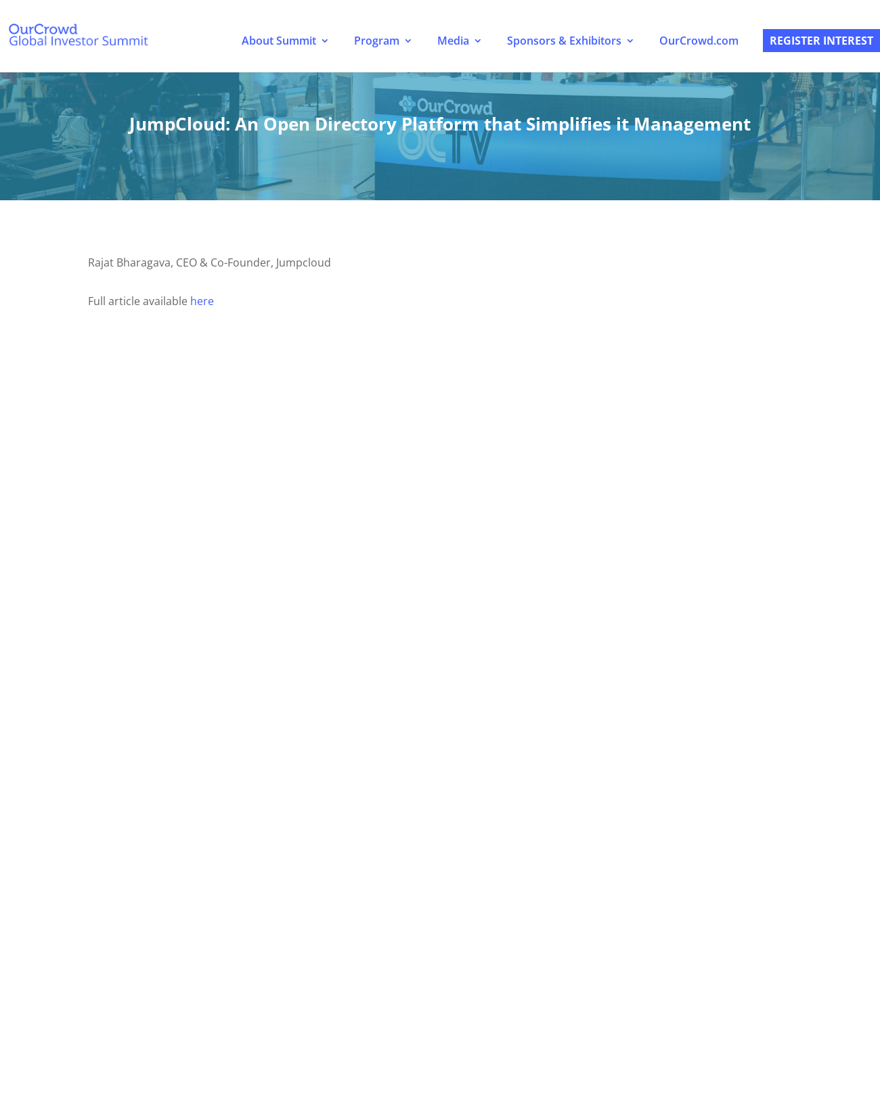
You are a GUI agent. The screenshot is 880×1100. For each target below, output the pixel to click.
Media (453, 40)
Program (376, 40)
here (202, 301)
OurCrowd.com (699, 40)
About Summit (279, 40)
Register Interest (821, 40)
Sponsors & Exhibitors (564, 40)
